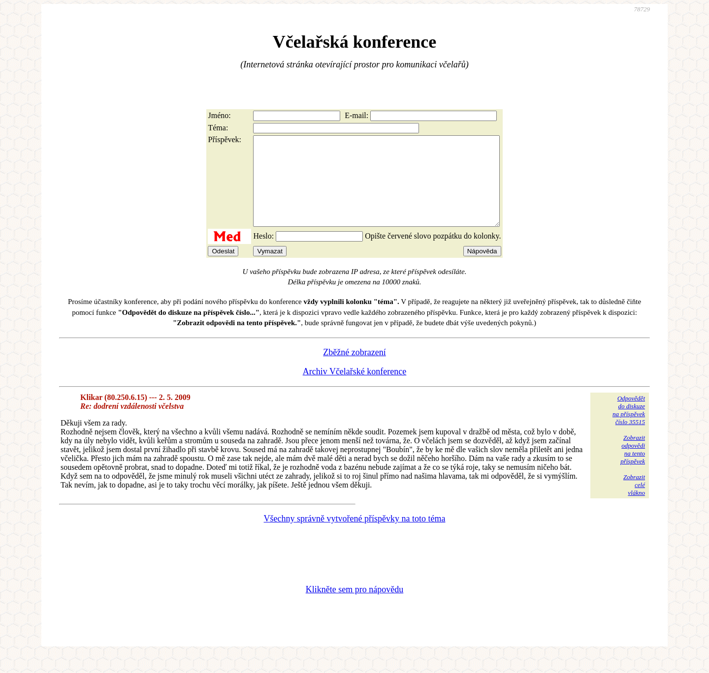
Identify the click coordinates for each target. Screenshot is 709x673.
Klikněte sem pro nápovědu (354, 607)
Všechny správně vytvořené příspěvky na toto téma (355, 536)
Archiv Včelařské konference (355, 389)
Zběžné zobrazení (354, 370)
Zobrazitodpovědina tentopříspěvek (632, 467)
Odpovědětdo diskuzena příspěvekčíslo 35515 (628, 427)
